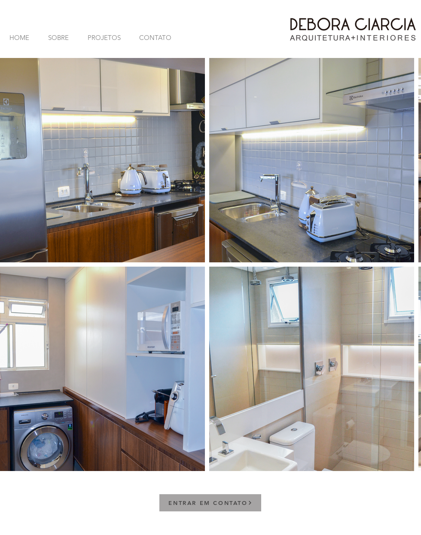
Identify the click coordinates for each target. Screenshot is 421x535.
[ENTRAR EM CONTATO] (210, 502)
